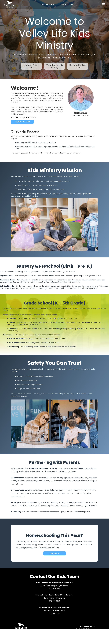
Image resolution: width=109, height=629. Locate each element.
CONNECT (62, 4)
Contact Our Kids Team (77, 66)
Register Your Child (31, 66)
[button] (48, 4)
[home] (9, 4)
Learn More (54, 553)
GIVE (72, 4)
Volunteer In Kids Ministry (54, 66)
